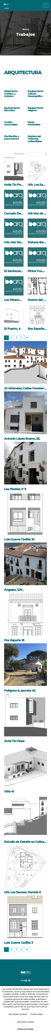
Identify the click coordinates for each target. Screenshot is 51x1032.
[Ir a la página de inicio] (6, 5)
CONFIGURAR (36, 1014)
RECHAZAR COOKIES (18, 1014)
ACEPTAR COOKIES (25, 1022)
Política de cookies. (25, 1029)
